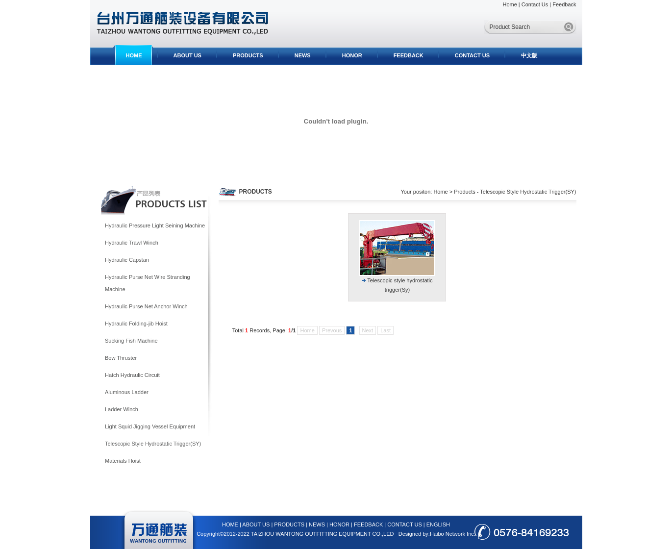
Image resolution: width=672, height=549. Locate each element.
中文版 (529, 55)
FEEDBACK (408, 55)
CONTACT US (472, 55)
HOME (134, 55)
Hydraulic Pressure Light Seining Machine (155, 225)
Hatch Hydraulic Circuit (132, 375)
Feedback (564, 4)
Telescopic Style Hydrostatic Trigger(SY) (153, 444)
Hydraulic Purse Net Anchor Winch (146, 306)
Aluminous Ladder (127, 392)
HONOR (352, 55)
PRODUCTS (248, 55)
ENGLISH (438, 524)
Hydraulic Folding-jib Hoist (136, 323)
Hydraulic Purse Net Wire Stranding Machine (147, 283)
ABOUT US (187, 55)
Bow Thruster (121, 358)
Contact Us (535, 4)
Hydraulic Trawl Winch (131, 243)
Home (509, 4)
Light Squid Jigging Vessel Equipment (150, 426)
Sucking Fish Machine (131, 341)
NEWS (303, 55)
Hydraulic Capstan (127, 260)
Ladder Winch (121, 409)
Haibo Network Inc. (452, 534)
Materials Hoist (123, 461)
